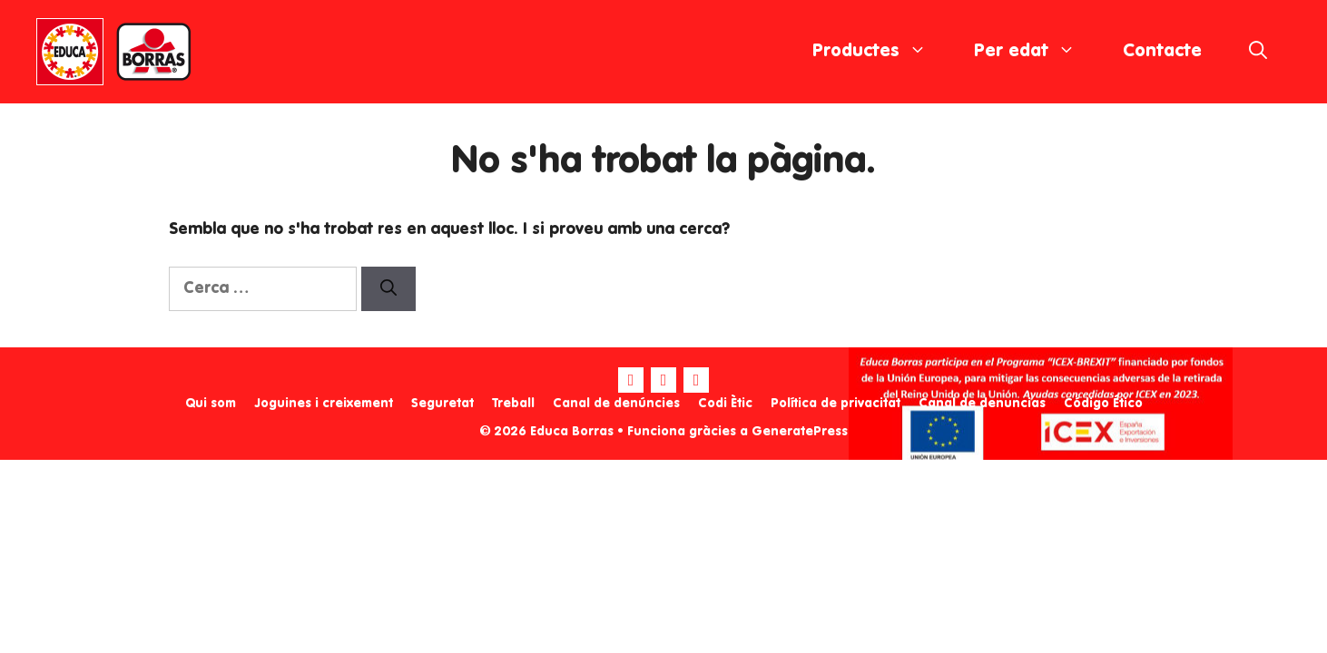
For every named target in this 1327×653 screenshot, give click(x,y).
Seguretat (442, 403)
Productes (881, 51)
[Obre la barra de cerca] (1258, 51)
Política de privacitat (835, 403)
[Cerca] (388, 289)
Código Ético (1103, 403)
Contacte (1162, 52)
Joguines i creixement (323, 403)
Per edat (1036, 51)
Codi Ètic (725, 403)
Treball (513, 403)
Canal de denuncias (982, 403)
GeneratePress (800, 431)
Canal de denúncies (616, 403)
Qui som (210, 403)
